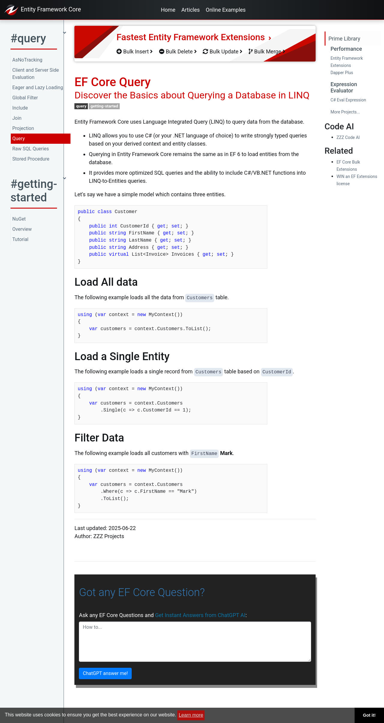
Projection (23, 128)
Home (168, 10)
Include (20, 108)
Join (17, 118)
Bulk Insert (134, 51)
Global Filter (25, 98)
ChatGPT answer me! (105, 673)
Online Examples (226, 10)
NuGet (19, 219)
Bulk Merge (267, 51)
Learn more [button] (191, 715)
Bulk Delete (178, 51)
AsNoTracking (27, 60)
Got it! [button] (369, 715)
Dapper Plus (342, 72)
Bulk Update (222, 51)
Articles (191, 10)
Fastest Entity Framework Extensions (193, 37)
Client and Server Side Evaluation (35, 73)
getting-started (104, 106)
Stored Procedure (30, 159)
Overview (22, 229)
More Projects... (345, 112)
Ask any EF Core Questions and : (163, 615)
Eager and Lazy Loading (37, 87)
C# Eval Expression (348, 100)
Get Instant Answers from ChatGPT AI (200, 615)
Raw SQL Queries (30, 149)
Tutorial (20, 239)
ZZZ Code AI (348, 137)
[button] (38, 40)
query (81, 106)
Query (18, 138)
